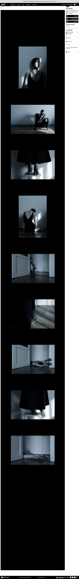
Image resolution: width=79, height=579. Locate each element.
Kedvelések (69, 33)
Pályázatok (28, 4)
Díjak (23, 4)
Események (34, 4)
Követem (76, 16)
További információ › (52, 1)
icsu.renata (70, 13)
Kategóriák (13, 4)
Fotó (1, 7)
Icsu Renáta (69, 8)
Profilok (18, 4)
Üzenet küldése (74, 18)
